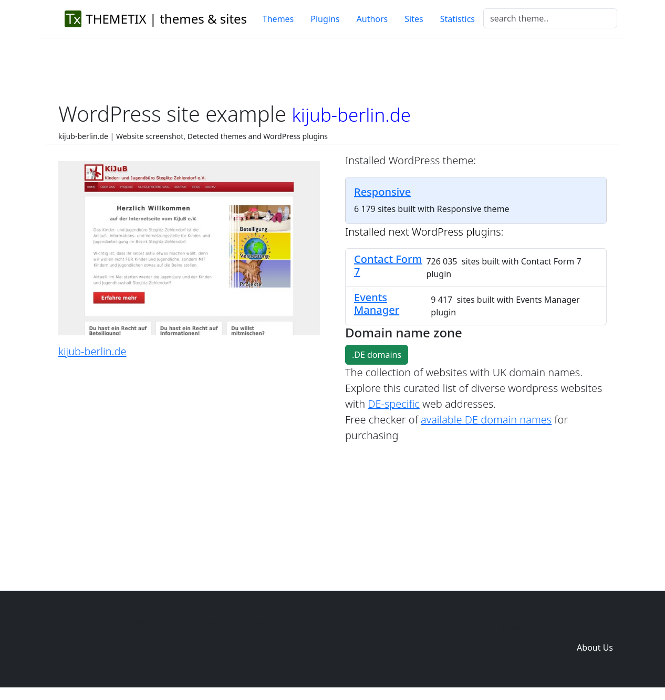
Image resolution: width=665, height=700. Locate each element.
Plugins (324, 19)
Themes (278, 19)
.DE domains (376, 354)
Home (441, 626)
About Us (595, 647)
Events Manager (376, 303)
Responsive (382, 192)
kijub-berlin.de (92, 351)
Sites (413, 19)
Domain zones (593, 626)
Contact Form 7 (388, 265)
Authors (372, 19)
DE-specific (394, 404)
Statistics (457, 19)
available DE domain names (486, 419)
